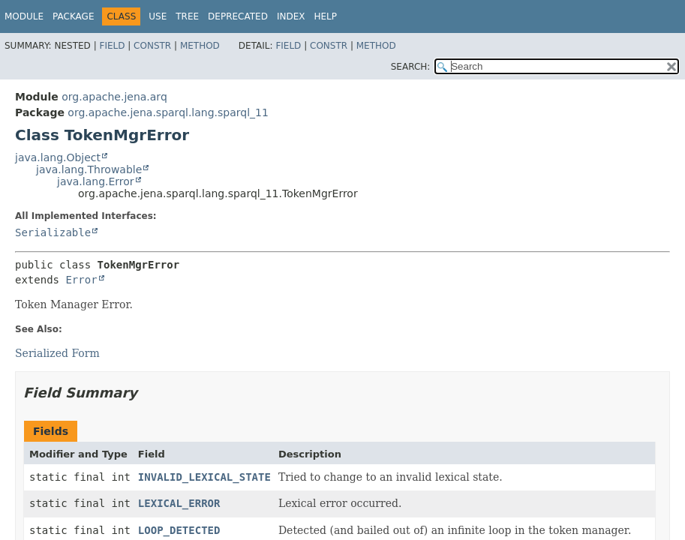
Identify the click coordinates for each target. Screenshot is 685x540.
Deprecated (238, 16)
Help (325, 16)
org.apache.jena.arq (114, 97)
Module (24, 16)
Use (158, 16)
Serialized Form (57, 353)
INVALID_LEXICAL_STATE (204, 477)
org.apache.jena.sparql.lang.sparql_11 (168, 112)
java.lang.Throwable (89, 170)
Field (112, 45)
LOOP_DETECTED (179, 530)
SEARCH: (411, 67)
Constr (152, 45)
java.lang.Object (58, 158)
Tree (187, 16)
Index (291, 16)
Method (200, 45)
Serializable (53, 232)
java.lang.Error (95, 182)
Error (81, 280)
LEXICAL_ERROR (179, 503)
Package (73, 16)
